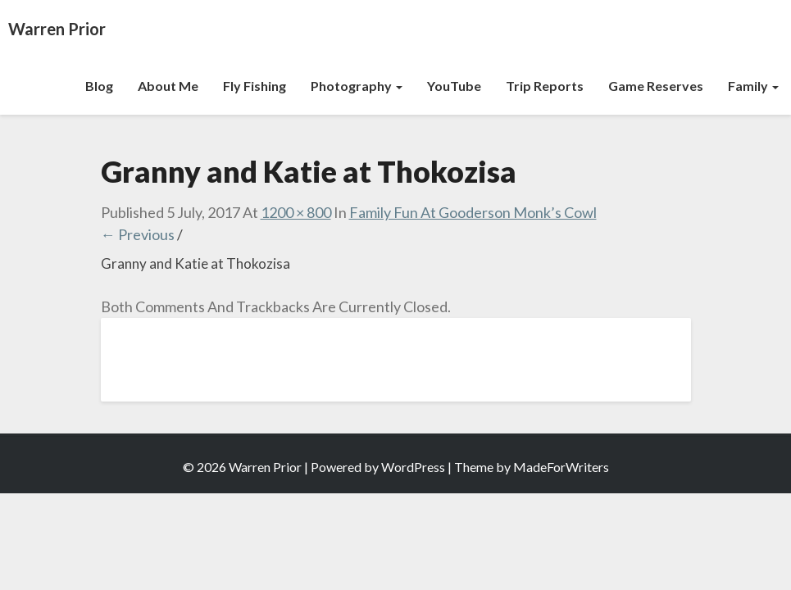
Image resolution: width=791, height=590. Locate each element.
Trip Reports (545, 85)
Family (753, 85)
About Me (168, 85)
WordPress (413, 466)
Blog (99, 85)
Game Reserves (655, 85)
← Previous (138, 234)
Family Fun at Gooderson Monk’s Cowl (473, 212)
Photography (356, 85)
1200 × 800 (296, 212)
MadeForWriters (561, 466)
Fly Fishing (254, 85)
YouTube (454, 85)
